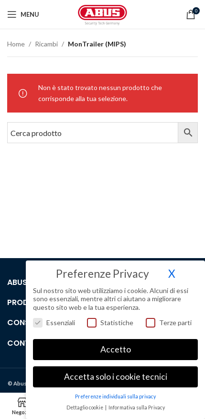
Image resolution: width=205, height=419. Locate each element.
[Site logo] (102, 14)
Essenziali (54, 322)
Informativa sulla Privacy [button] (136, 407)
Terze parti (169, 322)
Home (16, 44)
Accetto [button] (115, 349)
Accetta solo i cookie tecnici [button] (115, 377)
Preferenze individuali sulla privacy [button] (115, 396)
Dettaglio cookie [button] (85, 407)
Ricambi (46, 44)
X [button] (171, 273)
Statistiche (110, 322)
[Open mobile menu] (23, 14)
